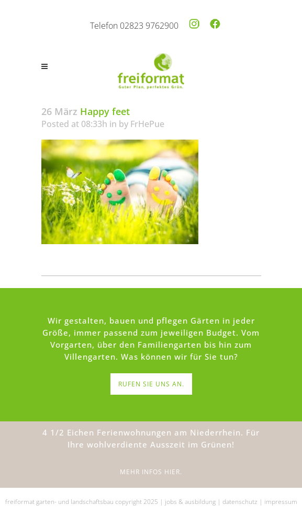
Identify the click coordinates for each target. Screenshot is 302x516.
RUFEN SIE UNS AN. (151, 384)
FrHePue (147, 124)
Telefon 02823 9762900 (134, 25)
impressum (280, 501)
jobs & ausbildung (190, 501)
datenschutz (240, 501)
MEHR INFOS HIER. (151, 471)
